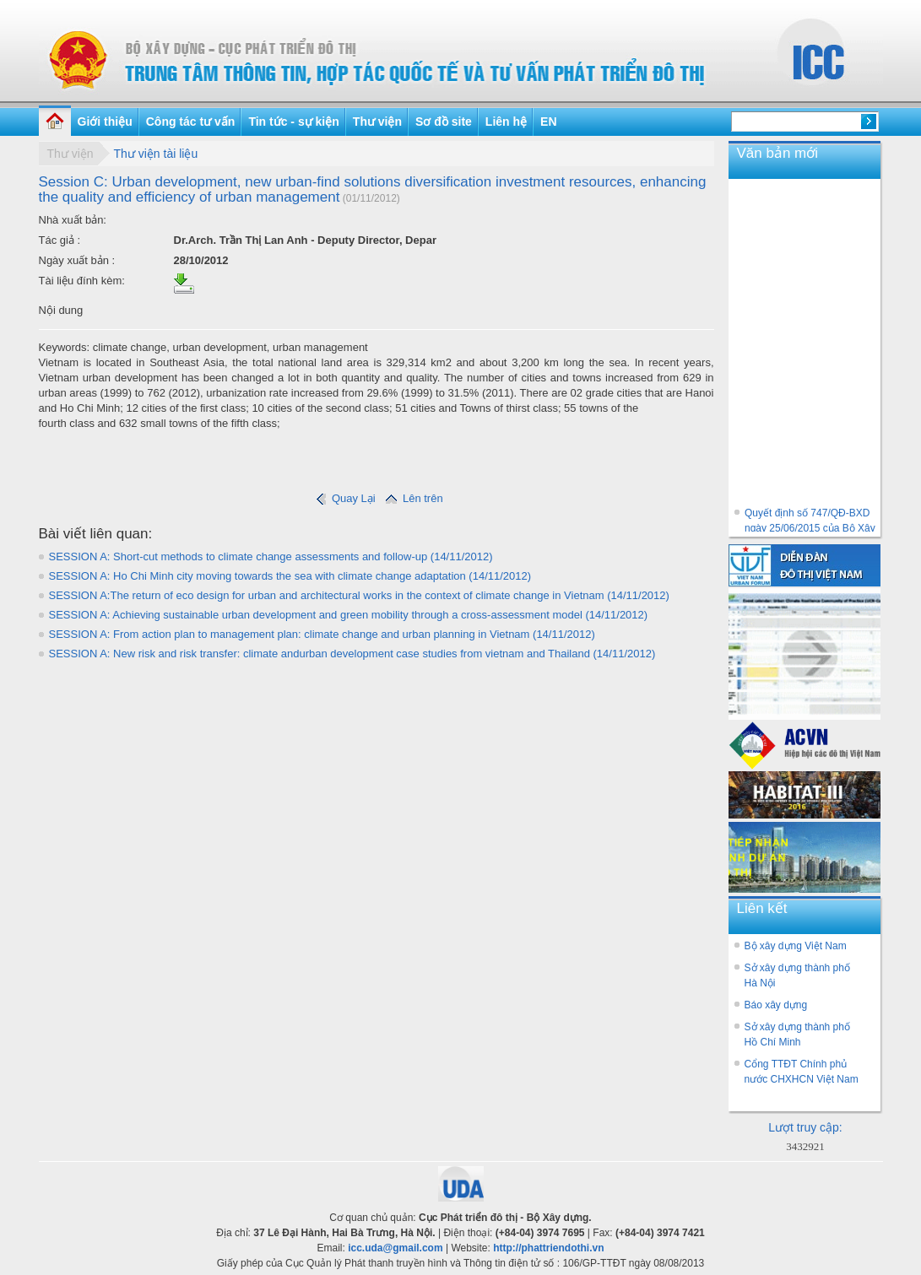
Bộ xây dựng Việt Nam (796, 946)
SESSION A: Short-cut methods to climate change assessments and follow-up (271, 556)
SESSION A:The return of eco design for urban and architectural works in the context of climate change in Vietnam (359, 595)
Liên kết (762, 908)
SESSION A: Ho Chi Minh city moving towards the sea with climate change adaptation (290, 576)
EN (548, 121)
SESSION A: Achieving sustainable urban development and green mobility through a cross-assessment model (348, 614)
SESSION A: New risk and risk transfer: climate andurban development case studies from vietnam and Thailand (352, 653)
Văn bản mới (778, 153)
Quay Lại (346, 498)
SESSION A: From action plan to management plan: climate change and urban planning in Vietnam (322, 634)
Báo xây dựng (776, 1005)
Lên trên (412, 498)
